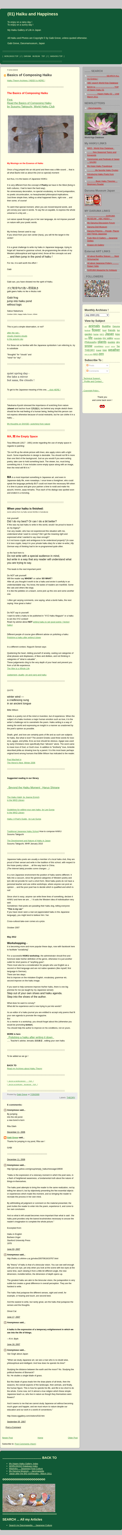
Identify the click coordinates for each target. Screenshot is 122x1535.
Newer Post (7, 1438)
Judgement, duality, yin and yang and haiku (26, 675)
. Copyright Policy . (91, 391)
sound (107, 346)
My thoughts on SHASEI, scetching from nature (28, 424)
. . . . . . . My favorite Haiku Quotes (102, 170)
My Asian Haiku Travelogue (99, 166)
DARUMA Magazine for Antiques (102, 270)
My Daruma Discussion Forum (101, 223)
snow (88, 346)
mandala (98, 338)
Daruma (116, 326)
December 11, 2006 (16, 1132)
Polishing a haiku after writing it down (24, 637)
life (90, 338)
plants (102, 342)
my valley (108, 338)
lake (86, 338)
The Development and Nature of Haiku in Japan (28, 841)
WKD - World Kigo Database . (100, 148)
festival (87, 330)
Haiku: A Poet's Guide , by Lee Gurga (24, 819)
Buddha (106, 326)
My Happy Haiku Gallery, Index (23, 1463)
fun (118, 330)
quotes (111, 342)
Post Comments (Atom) (25, 1444)
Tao (118, 346)
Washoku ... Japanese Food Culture (26, 1468)
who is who (89, 354)
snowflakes (99, 346)
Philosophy (91, 342)
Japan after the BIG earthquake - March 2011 (30, 1473)
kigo (117, 334)
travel (98, 350)
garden (88, 334)
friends (111, 330)
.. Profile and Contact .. (92, 381)
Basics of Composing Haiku (29, 75)
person (117, 338)
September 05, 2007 (16, 1422)
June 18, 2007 (13, 1344)
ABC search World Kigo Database (102, 83)
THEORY (71, 1097)
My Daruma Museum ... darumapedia (26, 1471)
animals (94, 326)
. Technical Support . (91, 378)
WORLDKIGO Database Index (23, 1466)
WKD (95, 354)
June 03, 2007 (13, 1249)
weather (114, 350)
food (104, 330)
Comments (92, 371)
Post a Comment (13, 1427)
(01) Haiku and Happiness (32, 14)
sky (118, 342)
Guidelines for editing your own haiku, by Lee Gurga (30, 810)
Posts (90, 365)
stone (113, 346)
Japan (109, 334)
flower (96, 330)
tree (105, 350)
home (96, 334)
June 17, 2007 (13, 1317)
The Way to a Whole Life (18, 668)
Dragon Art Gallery (95, 245)
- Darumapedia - (94, 108)
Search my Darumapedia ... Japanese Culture (30, 1525)
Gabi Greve (12, 1137)
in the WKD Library (15, 800)
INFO (102, 334)
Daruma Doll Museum (97, 227)
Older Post (73, 1438)
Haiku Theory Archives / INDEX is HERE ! (26, 80)
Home (40, 1438)
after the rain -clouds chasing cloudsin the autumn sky (17, 336)
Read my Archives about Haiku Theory (24, 1068)
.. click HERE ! (54, 390)
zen (101, 354)
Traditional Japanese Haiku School (23, 831)
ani (86, 326)
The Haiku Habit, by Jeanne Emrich (23, 797)
